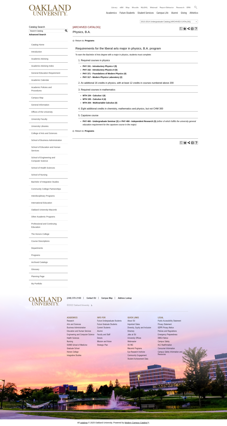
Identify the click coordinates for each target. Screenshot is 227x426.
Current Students (103, 327)
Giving (184, 12)
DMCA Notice (163, 338)
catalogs (84, 423)
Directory (131, 331)
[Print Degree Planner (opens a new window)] (181, 28)
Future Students (127, 12)
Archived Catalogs (39, 262)
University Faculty (39, 119)
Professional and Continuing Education (44, 225)
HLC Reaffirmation (165, 345)
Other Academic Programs (43, 217)
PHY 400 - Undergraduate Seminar (99, 121)
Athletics (194, 12)
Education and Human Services (79, 331)
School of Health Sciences (43, 168)
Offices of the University (42, 112)
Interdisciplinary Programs (43, 196)
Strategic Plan (102, 345)
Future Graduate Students (107, 324)
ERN (188, 7)
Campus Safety (164, 341)
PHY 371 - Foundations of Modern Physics (103, 73)
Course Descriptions (40, 241)
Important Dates (134, 324)
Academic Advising (39, 59)
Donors (99, 338)
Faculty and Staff (103, 334)
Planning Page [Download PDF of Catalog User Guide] (37, 276)
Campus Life (162, 12)
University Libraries (39, 126)
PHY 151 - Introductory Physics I (98, 66)
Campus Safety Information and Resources (170, 353)
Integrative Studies (74, 355)
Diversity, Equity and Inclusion (139, 327)
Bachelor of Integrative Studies (45, 182)
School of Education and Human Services (45, 149)
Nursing (70, 341)
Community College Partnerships (46, 189)
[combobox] (169, 21)
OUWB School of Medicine (77, 345)
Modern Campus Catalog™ (137, 423)
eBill (121, 7)
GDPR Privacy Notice (166, 327)
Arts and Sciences (74, 324)
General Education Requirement (45, 73)
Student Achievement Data (138, 358)
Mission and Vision (104, 341)
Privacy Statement (165, 324)
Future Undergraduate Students (109, 320)
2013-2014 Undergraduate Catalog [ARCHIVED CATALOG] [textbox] (166, 22)
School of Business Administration (46, 140)
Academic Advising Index (42, 66)
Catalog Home (37, 45)
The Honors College (40, 234)
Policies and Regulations (167, 331)
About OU (131, 320)
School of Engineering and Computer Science (43, 159)
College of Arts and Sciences (44, 133)
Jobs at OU (132, 334)
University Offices (134, 338)
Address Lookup (125, 298)
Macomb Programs (135, 348)
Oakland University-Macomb (44, 210)
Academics (111, 12)
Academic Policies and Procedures (41, 89)
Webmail (153, 7)
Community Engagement (137, 355)
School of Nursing (39, 175)
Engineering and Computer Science (80, 334)
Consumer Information (166, 348)
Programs (35, 255)
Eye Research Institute (136, 352)
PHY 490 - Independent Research (137, 121)
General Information (40, 105)
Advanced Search (37, 34)
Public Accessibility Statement (169, 320)
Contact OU (91, 298)
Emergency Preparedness (167, 334)
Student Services (146, 12)
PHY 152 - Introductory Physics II (98, 70)
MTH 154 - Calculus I (92, 95)
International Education (41, 203)
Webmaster (132, 341)
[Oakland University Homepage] (50, 10)
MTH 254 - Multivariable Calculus (98, 103)
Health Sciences (73, 338)
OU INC (130, 345)
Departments (37, 248)
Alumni (174, 12)
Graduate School (73, 348)
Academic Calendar (40, 80)
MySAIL (144, 7)
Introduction (36, 52)
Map (127, 7)
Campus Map (37, 98)
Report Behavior (167, 7)
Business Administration (76, 327)
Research (180, 7)
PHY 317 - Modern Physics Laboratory (101, 77)
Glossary (35, 269)
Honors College (72, 352)
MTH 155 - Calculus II (93, 99)
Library (114, 7)
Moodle (135, 7)
